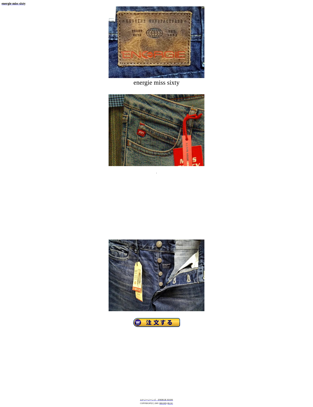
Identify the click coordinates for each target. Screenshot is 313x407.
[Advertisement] (156, 203)
